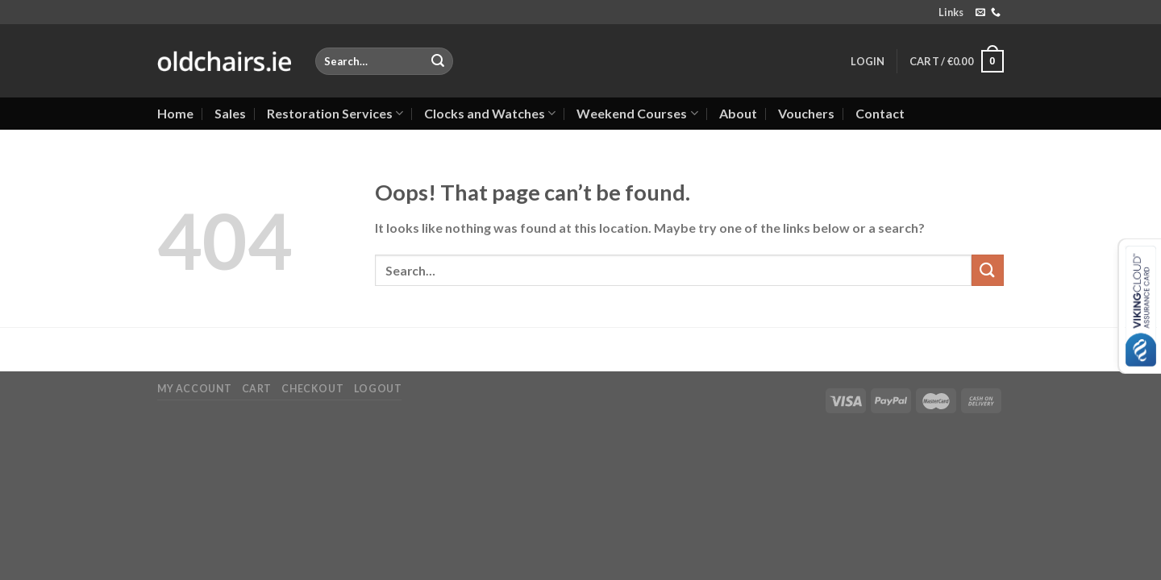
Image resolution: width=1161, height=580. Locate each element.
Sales (230, 113)
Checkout (312, 389)
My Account (194, 389)
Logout (378, 389)
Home (175, 113)
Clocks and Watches (490, 114)
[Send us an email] (980, 13)
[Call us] (996, 13)
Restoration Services (335, 114)
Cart (257, 389)
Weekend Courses (636, 114)
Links (950, 12)
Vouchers (806, 113)
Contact (880, 113)
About (738, 113)
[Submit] (438, 61)
